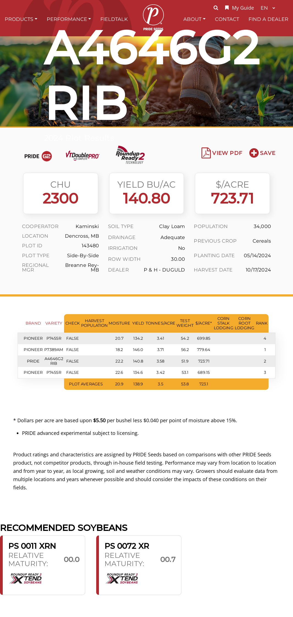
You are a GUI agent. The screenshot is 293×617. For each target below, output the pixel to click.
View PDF (221, 152)
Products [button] (19, 19)
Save (262, 152)
